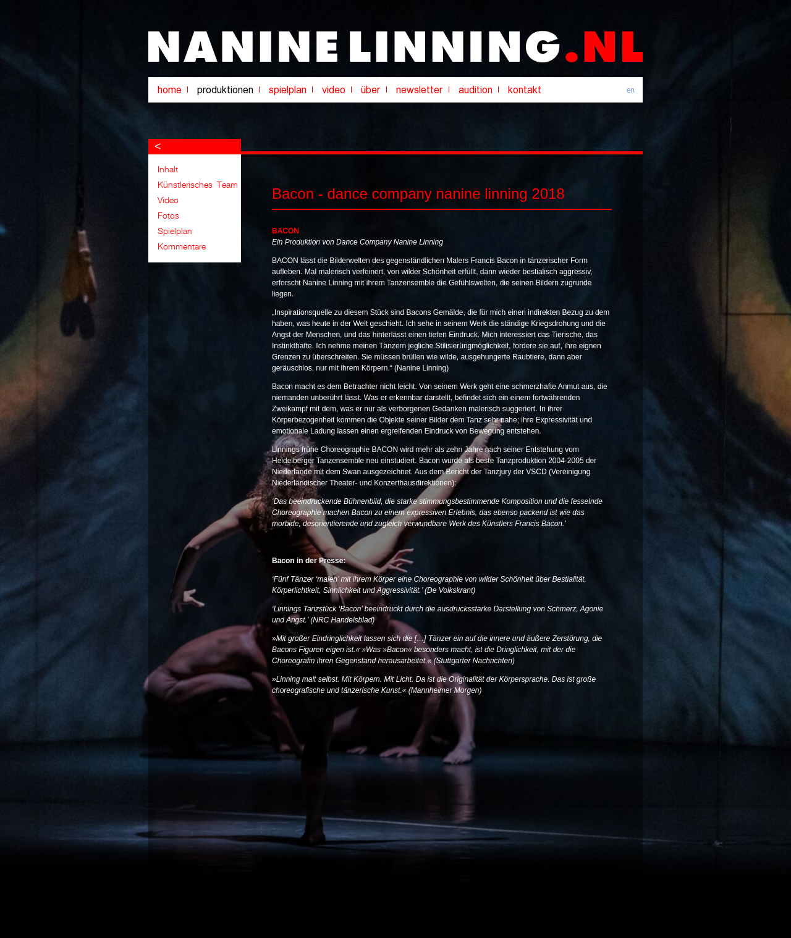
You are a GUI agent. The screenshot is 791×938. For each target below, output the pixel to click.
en (631, 90)
